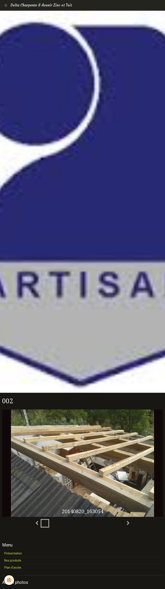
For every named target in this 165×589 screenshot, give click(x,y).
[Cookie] (9, 580)
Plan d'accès (12, 567)
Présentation (13, 553)
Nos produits (12, 560)
